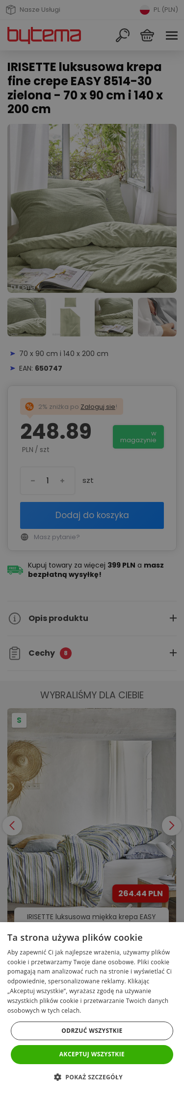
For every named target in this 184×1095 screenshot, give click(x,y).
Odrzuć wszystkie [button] (91, 1030)
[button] (92, 1077)
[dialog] (92, 547)
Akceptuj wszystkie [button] (92, 1054)
